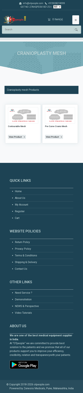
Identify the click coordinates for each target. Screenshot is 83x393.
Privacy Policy (23, 248)
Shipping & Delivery (26, 262)
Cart (17, 218)
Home (18, 191)
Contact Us (21, 268)
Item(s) (55, 19)
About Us (20, 198)
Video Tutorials (23, 312)
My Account (21, 204)
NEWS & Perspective (27, 306)
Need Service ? (23, 292)
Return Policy (22, 242)
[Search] (39, 30)
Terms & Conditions (26, 255)
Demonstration (23, 299)
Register (20, 211)
